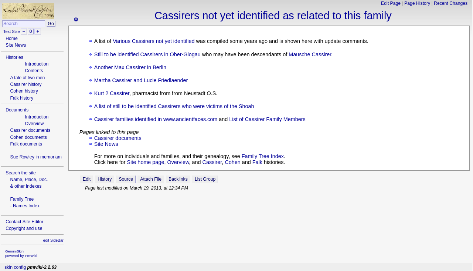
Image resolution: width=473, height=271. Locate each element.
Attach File (150, 179)
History (105, 179)
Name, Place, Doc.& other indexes (29, 183)
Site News (16, 45)
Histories (14, 57)
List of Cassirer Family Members (267, 119)
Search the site (21, 172)
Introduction (36, 64)
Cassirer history (25, 84)
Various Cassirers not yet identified (153, 41)
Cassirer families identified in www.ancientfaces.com (156, 119)
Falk (257, 162)
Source (126, 179)
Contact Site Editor (24, 221)
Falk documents (26, 144)
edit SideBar (53, 240)
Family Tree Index (263, 156)
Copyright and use (24, 228)
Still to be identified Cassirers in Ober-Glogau (147, 54)
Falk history (21, 98)
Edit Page (391, 3)
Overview (34, 123)
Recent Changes (450, 3)
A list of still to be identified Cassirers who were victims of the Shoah (174, 106)
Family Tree (22, 199)
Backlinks (178, 179)
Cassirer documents (30, 130)
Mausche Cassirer (310, 54)
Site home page (145, 162)
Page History (417, 3)
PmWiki (31, 256)
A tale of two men (27, 77)
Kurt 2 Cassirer (111, 93)
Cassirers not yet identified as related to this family (273, 15)
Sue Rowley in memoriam (35, 157)
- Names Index (25, 205)
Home (12, 38)
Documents (17, 110)
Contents (34, 70)
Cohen (232, 162)
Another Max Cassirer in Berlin (130, 67)
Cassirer (212, 162)
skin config (15, 267)
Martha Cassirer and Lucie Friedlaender (141, 80)
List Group (205, 179)
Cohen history (24, 91)
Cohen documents (28, 137)
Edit (87, 179)
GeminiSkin (14, 251)
